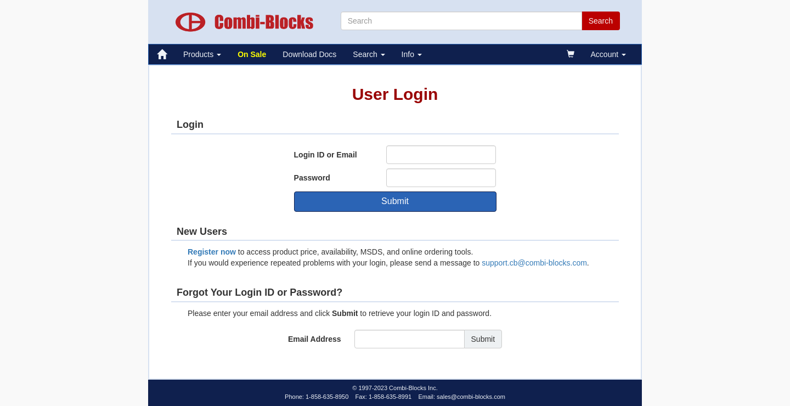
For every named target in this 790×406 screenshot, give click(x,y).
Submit (395, 201)
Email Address (314, 339)
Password (312, 177)
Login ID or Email (325, 154)
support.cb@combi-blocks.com (534, 262)
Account (608, 54)
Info (412, 54)
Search (369, 54)
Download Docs (309, 54)
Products (202, 54)
